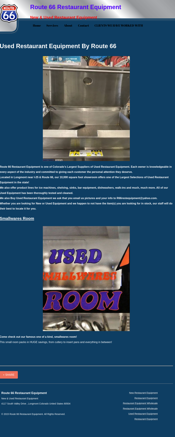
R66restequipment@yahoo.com (137, 198)
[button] (86, 108)
